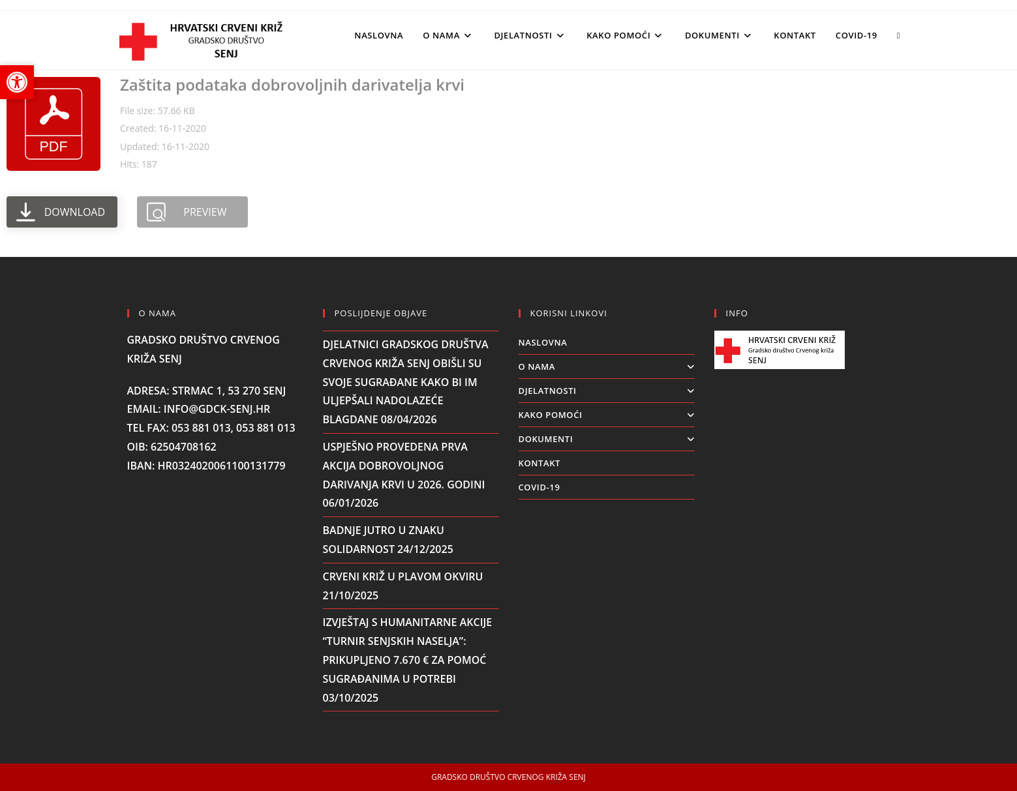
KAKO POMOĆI (607, 415)
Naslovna (543, 342)
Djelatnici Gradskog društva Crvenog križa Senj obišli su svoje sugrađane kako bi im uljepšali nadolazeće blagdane (406, 381)
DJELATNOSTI (607, 390)
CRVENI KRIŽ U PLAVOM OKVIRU (403, 576)
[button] (17, 82)
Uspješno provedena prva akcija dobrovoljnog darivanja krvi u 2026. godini (404, 466)
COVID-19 (539, 487)
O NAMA (607, 366)
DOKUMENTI (607, 439)
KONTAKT (540, 463)
